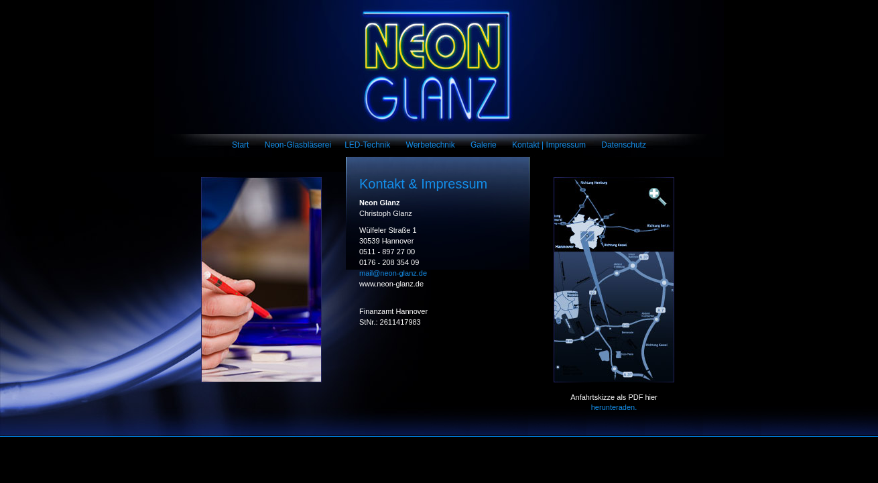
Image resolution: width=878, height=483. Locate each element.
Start (240, 145)
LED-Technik (367, 145)
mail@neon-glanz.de (393, 273)
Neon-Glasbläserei (298, 145)
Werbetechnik (430, 145)
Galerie (484, 145)
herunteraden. (614, 407)
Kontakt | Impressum (549, 145)
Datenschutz (623, 145)
